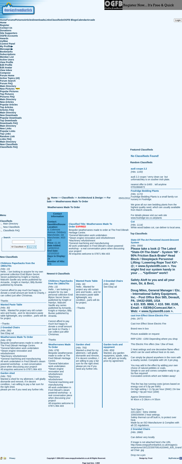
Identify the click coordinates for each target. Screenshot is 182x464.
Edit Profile (6, 65)
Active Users (7, 59)
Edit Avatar (6, 67)
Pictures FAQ (7, 96)
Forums (10, 20)
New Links (5, 128)
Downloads (39, 20)
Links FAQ (5, 139)
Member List (7, 57)
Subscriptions (7, 54)
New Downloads (9, 115)
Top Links (5, 133)
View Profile (6, 62)
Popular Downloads (11, 118)
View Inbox (6, 70)
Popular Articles (9, 104)
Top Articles (6, 107)
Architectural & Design (90, 197)
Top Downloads (8, 120)
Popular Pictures (9, 91)
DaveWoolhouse (56, 224)
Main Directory (8, 86)
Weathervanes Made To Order (72, 201)
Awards (4, 38)
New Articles (7, 102)
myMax (4, 41)
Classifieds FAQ (9, 147)
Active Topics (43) (10, 78)
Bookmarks (6, 51)
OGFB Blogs (70, 20)
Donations (5, 30)
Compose (5, 73)
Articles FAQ (7, 110)
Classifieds (57, 20)
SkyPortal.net (173, 458)
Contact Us (6, 27)
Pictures (19, 20)
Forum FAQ (6, 83)
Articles (28, 20)
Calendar (82, 20)
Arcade (91, 20)
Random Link (7, 136)
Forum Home (7, 75)
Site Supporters (8, 33)
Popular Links (7, 131)
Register (4, 25)
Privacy (12, 458)
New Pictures (10, 88)
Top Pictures (7, 94)
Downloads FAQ (9, 123)
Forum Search (8, 80)
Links (48, 20)
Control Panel (7, 43)
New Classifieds (9, 144)
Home (3, 20)
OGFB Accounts (9, 35)
